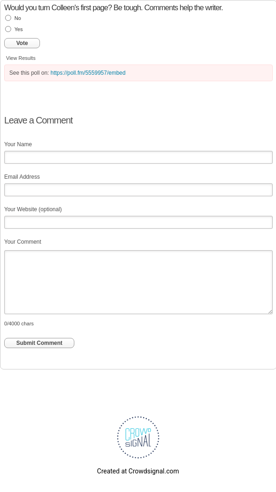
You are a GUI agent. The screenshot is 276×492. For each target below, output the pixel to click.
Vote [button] (22, 43)
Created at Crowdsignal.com (138, 471)
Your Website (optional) (33, 209)
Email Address (22, 177)
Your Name (18, 144)
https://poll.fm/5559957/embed (88, 73)
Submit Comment (39, 343)
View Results (20, 58)
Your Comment (22, 242)
